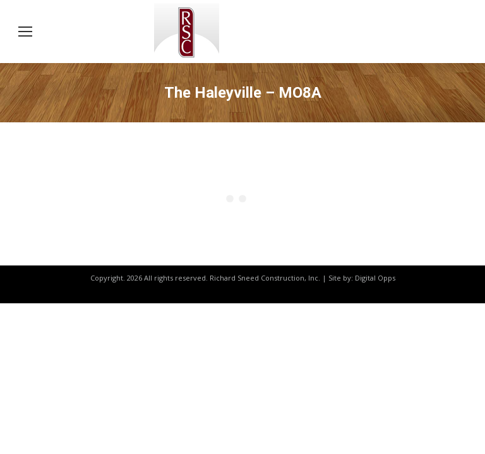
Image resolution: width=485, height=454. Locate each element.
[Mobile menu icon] (25, 31)
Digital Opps (375, 277)
